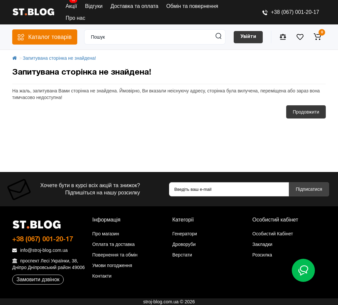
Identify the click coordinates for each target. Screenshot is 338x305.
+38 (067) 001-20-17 (290, 12)
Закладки (263, 244)
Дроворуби (184, 244)
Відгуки (93, 6)
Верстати (182, 254)
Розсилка (262, 254)
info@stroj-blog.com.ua (40, 250)
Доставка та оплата (134, 6)
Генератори (184, 233)
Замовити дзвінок (38, 279)
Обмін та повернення (192, 6)
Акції (71, 4)
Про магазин (105, 233)
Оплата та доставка (113, 244)
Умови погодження (112, 265)
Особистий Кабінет (273, 233)
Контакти (102, 276)
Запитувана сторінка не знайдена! (59, 58)
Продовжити (306, 112)
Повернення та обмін (115, 254)
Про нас (75, 18)
